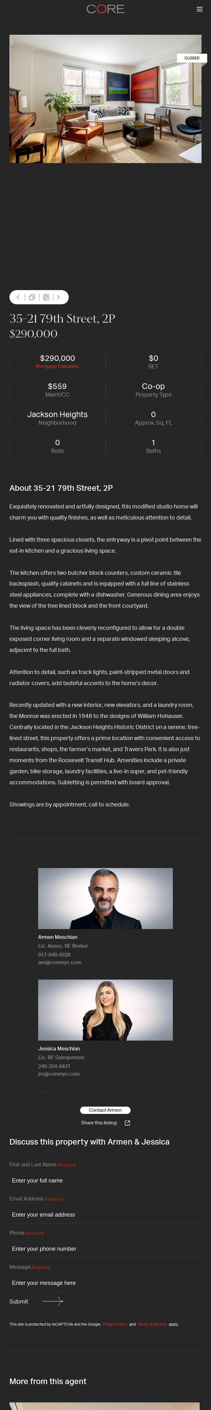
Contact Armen (105, 1110)
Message (29, 1268)
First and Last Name (42, 1165)
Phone (26, 1233)
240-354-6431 (54, 1066)
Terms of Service (152, 1324)
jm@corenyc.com (59, 1074)
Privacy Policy (115, 1324)
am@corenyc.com (59, 962)
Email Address (36, 1199)
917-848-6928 (54, 954)
